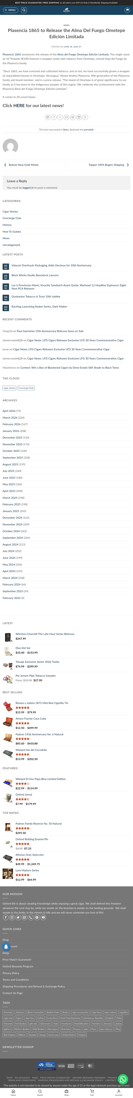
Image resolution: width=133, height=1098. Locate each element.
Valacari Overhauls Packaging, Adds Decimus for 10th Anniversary (51, 265)
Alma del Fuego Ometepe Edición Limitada (83, 54)
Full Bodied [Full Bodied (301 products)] (20, 1023)
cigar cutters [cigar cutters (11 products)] (110, 1012)
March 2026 (10, 417)
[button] (10, 10)
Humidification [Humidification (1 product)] (81, 1023)
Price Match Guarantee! (17, 959)
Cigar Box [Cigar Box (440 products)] (96, 1012)
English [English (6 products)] (109, 1018)
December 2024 (12, 517)
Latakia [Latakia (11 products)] (117, 1023)
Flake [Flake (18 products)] (119, 1018)
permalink (89, 129)
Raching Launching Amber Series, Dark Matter (39, 306)
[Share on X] (60, 117)
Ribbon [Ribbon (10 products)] (22, 1034)
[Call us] (31, 917)
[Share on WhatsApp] (48, 117)
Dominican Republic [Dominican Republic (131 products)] (93, 1018)
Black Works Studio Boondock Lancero (35, 275)
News (66, 25)
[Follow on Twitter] (18, 917)
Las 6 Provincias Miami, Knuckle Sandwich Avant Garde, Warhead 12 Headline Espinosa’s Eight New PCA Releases (69, 286)
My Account (22, 1077)
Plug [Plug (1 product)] (118, 1029)
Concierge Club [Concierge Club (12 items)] (26, 388)
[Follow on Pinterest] (37, 917)
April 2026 (9, 410)
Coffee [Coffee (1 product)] (40, 1018)
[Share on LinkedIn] (79, 117)
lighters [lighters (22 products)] (7, 1029)
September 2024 (13, 537)
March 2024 (10, 577)
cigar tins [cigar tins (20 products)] (29, 1018)
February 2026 (11, 424)
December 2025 (12, 437)
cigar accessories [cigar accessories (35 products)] (80, 1012)
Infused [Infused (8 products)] (107, 1023)
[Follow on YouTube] (43, 917)
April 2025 (9, 490)
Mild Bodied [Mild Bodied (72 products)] (39, 1029)
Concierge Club (12, 218)
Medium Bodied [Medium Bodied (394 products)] (21, 1029)
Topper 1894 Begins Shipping (109, 164)
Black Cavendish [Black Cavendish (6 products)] (35, 1012)
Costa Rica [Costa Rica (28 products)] (52, 1018)
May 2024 (9, 564)
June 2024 (9, 557)
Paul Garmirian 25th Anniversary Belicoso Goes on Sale (50, 331)
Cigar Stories (10, 211)
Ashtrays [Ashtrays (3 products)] (20, 1012)
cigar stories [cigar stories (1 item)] (9, 388)
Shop (6, 939)
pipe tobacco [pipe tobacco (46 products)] (106, 1029)
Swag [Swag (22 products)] (42, 1034)
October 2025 (11, 450)
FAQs (6, 953)
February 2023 (11, 597)
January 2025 (11, 511)
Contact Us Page (13, 993)
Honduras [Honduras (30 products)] (66, 1023)
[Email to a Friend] (66, 117)
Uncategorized (11, 244)
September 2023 (13, 591)
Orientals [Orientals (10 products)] (65, 1029)
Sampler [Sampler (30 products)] (33, 1034)
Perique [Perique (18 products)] (77, 1029)
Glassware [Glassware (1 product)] (45, 1023)
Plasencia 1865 (12, 54)
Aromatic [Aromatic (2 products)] (8, 1012)
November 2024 (13, 524)
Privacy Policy (11, 973)
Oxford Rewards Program (18, 966)
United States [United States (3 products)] (68, 1034)
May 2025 (9, 484)
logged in (28, 187)
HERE (19, 105)
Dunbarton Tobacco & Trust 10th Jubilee (36, 296)
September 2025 (13, 457)
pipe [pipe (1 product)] (86, 1029)
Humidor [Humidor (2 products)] (96, 1023)
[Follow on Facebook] (6, 917)
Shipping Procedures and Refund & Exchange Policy (34, 986)
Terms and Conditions (16, 979)
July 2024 (8, 551)
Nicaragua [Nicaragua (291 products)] (53, 1029)
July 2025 (8, 470)
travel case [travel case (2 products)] (53, 1034)
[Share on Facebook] (54, 117)
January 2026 (11, 430)
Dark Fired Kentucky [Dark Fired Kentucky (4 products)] (70, 1018)
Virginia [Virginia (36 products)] (82, 1034)
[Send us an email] (24, 917)
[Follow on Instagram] (12, 917)
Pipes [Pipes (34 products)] (94, 1029)
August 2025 (10, 464)
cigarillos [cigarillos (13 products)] (123, 1012)
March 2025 (10, 497)
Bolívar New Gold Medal (20, 164)
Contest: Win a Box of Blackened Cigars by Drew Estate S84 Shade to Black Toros (69, 367)
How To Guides (12, 231)
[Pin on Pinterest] (73, 117)
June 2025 (9, 477)
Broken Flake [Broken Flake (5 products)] (53, 1012)
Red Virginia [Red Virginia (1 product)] (9, 1034)
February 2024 (11, 584)
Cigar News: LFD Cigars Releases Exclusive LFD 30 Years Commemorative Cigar (75, 340)
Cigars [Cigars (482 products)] (19, 1018)
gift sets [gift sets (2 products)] (33, 1023)
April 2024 (9, 571)
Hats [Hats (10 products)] (56, 1023)
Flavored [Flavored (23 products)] (8, 1023)
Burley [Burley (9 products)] (66, 1012)
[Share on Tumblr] (85, 117)
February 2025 (11, 504)
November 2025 (13, 444)
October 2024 (11, 531)
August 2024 (10, 544)
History (7, 224)
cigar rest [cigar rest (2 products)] (8, 1018)
